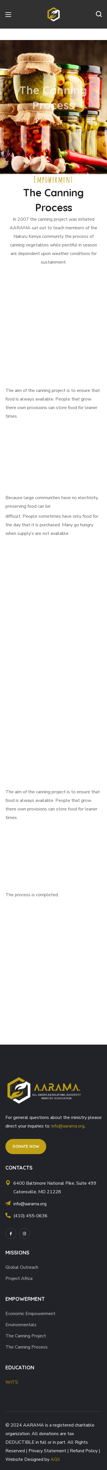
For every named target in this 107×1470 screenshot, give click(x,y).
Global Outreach (21, 1267)
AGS (55, 1459)
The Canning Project (25, 1336)
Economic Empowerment (30, 1313)
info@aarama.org (67, 1126)
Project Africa (19, 1278)
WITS (11, 1382)
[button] (99, 14)
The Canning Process (26, 1347)
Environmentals (21, 1325)
